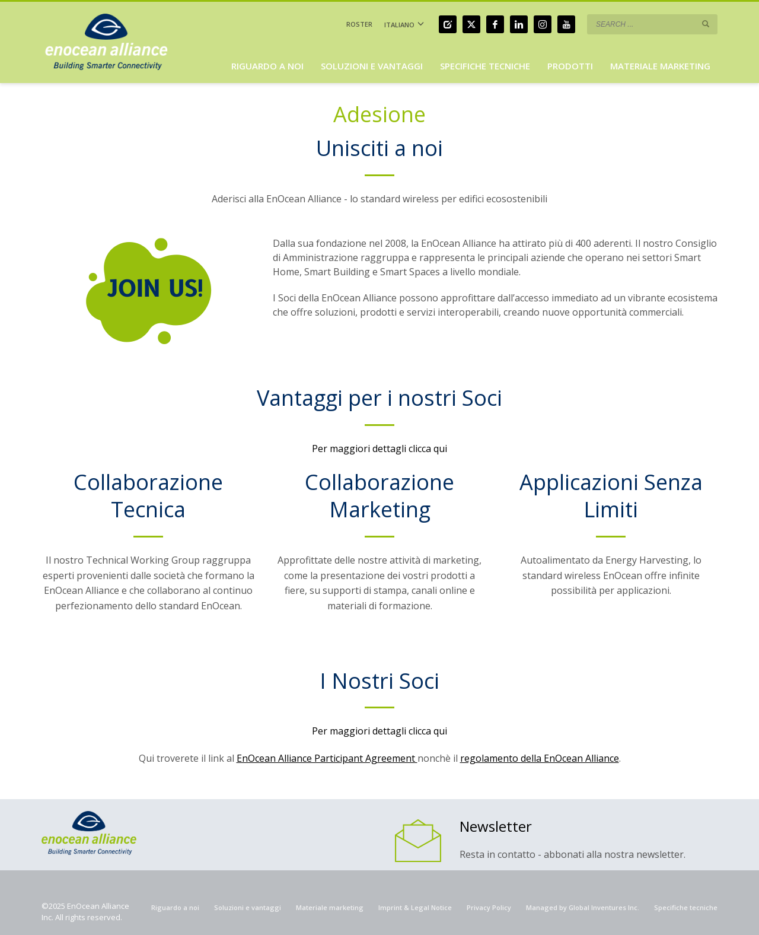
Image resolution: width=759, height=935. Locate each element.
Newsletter (496, 826)
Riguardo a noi (175, 907)
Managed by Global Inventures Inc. (582, 907)
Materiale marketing (329, 907)
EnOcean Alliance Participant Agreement (327, 758)
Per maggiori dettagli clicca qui (379, 448)
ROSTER (359, 24)
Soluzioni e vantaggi (247, 907)
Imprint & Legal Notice (415, 907)
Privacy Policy (489, 907)
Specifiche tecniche (685, 907)
